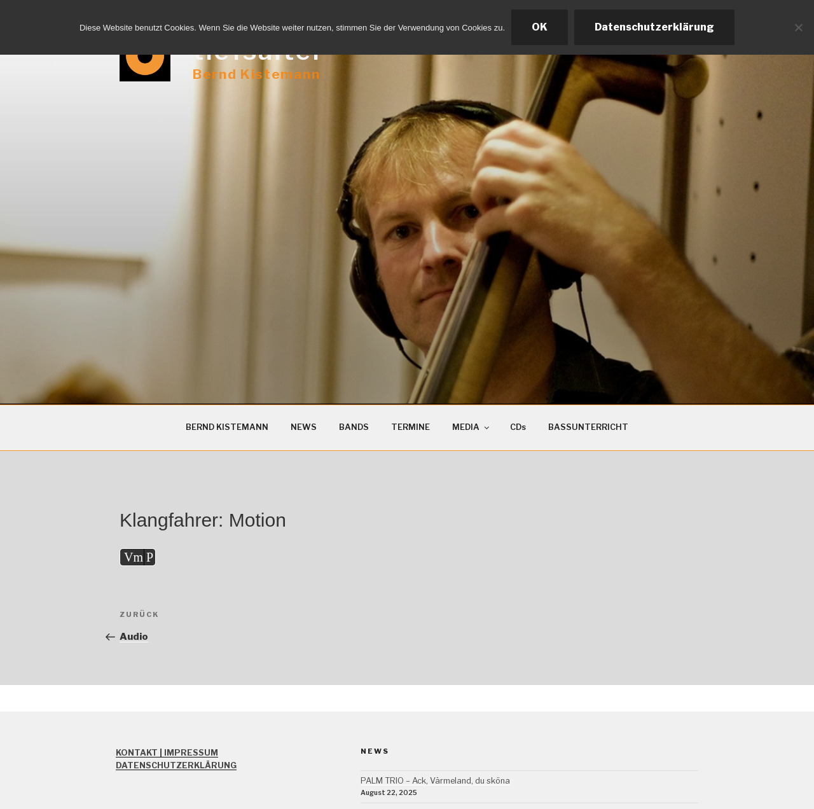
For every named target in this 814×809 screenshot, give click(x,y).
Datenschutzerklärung (654, 27)
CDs (518, 427)
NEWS (304, 427)
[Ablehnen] (798, 27)
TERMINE (410, 427)
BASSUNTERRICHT (588, 427)
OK (540, 27)
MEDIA (471, 427)
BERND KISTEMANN (227, 427)
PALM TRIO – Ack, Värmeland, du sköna (435, 780)
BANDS (354, 427)
